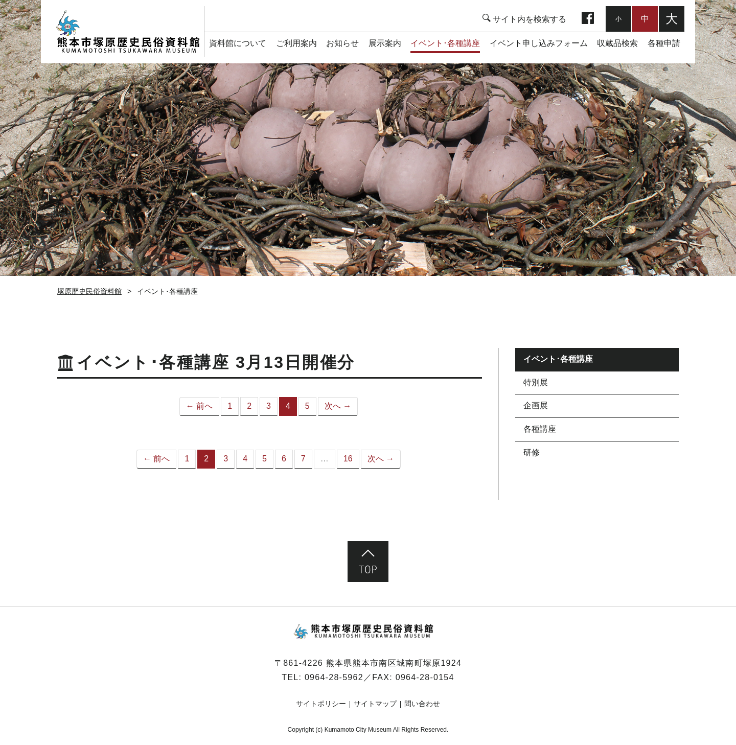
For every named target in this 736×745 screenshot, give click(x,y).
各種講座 (539, 429)
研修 (531, 452)
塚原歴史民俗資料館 (127, 31)
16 (348, 458)
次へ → (338, 406)
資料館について (237, 43)
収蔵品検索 (617, 43)
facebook (588, 19)
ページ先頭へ (368, 561)
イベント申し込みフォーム (539, 43)
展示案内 (385, 43)
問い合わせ (422, 704)
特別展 (535, 382)
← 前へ (199, 406)
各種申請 (664, 43)
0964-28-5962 (334, 677)
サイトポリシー (321, 704)
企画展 (535, 405)
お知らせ (342, 43)
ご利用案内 (296, 43)
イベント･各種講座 (445, 43)
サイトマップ (375, 704)
